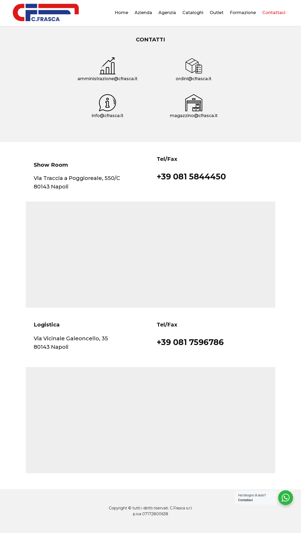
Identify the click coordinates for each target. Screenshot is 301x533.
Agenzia (167, 12)
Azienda (143, 12)
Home (121, 12)
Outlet (216, 12)
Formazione (243, 12)
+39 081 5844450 (191, 177)
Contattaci (273, 12)
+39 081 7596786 (190, 342)
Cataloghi (192, 12)
